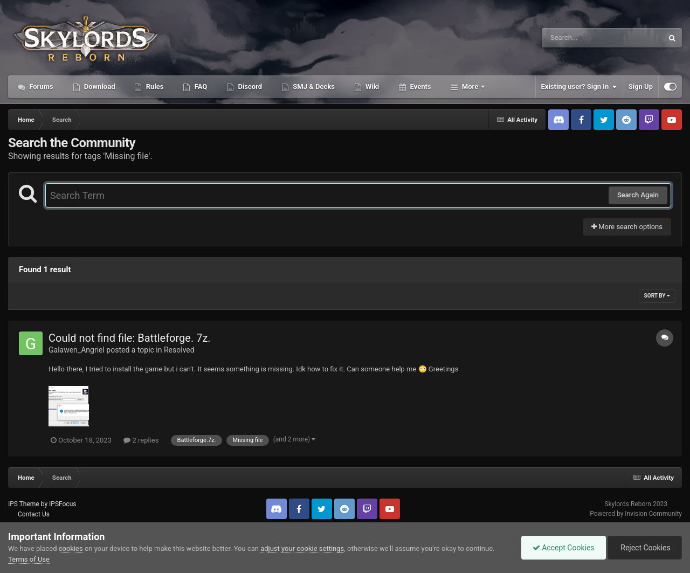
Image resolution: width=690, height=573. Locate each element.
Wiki (371, 86)
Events (419, 86)
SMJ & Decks (313, 86)
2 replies (140, 440)
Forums (40, 86)
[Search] (575, 37)
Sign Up (641, 86)
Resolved (179, 350)
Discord (249, 86)
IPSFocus (62, 504)
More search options (627, 227)
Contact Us (34, 514)
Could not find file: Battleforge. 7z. (130, 338)
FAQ (199, 86)
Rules (153, 86)
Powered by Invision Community (636, 513)
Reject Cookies (645, 547)
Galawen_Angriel (77, 350)
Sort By (657, 296)
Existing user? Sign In (579, 86)
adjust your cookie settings (302, 548)
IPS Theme (23, 504)
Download (98, 86)
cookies (71, 548)
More (470, 86)
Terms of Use (29, 559)
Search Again (638, 195)
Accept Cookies (564, 547)
